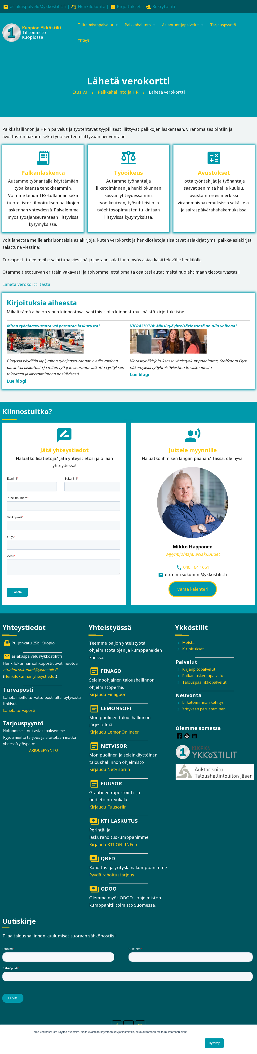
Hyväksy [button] (214, 1043)
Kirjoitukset (129, 6)
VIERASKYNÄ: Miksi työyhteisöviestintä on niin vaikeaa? (183, 327)
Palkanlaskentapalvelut (203, 677)
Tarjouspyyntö (233, 25)
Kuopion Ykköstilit (40, 28)
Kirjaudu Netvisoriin (109, 771)
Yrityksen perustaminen (204, 710)
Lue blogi (16, 382)
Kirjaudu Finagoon (107, 696)
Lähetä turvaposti (19, 711)
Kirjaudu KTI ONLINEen (113, 846)
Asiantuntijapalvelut (186, 25)
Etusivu (79, 93)
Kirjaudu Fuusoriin (108, 808)
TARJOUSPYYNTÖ (42, 752)
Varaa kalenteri (192, 591)
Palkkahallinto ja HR (118, 93)
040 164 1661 (196, 569)
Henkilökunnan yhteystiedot (30, 678)
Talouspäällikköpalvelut (204, 684)
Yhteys (80, 41)
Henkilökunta (91, 6)
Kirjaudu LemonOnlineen (114, 733)
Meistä (188, 644)
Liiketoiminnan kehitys (203, 704)
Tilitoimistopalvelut (93, 25)
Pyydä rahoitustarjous (111, 876)
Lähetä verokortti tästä (26, 286)
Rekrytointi (163, 6)
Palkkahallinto (139, 25)
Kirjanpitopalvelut (198, 671)
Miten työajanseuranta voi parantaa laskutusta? (53, 327)
